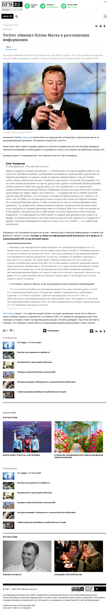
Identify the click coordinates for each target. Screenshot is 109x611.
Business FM (11, 49)
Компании (7, 29)
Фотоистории (10, 417)
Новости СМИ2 (9, 412)
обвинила (27, 137)
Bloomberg (8, 313)
